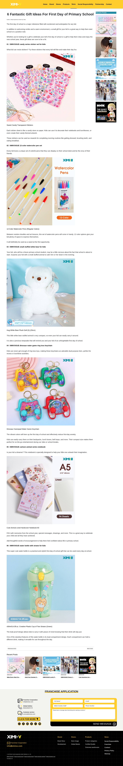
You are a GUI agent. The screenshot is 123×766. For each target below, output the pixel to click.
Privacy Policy (109, 750)
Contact (109, 4)
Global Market (75, 744)
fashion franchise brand (18, 756)
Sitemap (107, 754)
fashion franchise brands (29, 756)
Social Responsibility (85, 4)
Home (45, 4)
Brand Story (61, 741)
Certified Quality (90, 744)
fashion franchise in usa (50, 756)
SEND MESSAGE (102, 724)
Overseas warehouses (92, 747)
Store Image (75, 741)
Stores (58, 4)
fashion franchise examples (40, 756)
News (74, 4)
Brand (51, 4)
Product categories (91, 741)
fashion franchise (10, 756)
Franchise (107, 744)
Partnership (99, 4)
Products (66, 4)
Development (62, 744)
